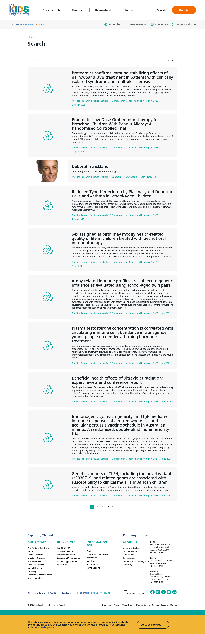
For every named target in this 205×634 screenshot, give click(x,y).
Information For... (97, 544)
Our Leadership (130, 551)
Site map (173, 605)
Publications (128, 554)
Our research (51, 10)
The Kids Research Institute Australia (90, 100)
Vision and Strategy (131, 548)
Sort (170, 60)
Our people (131, 177)
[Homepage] (19, 10)
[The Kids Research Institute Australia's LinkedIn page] (174, 592)
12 (107, 507)
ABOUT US (130, 542)
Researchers (92, 557)
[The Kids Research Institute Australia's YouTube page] (169, 592)
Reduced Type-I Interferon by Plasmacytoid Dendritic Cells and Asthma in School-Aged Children (122, 194)
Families (90, 551)
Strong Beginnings (36, 564)
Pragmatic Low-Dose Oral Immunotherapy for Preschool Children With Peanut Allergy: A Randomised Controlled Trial (115, 124)
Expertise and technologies (40, 574)
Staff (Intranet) (93, 568)
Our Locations (129, 558)
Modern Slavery (143, 605)
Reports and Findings (139, 100)
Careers (164, 605)
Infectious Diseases (36, 558)
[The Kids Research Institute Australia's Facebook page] (152, 592)
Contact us (117, 177)
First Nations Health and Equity (38, 550)
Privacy (116, 605)
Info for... (128, 10)
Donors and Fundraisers (97, 554)
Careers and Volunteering (68, 558)
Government (92, 564)
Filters (35, 60)
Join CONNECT (63, 548)
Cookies (155, 605)
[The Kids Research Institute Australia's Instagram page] (158, 592)
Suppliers (91, 561)
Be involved (103, 10)
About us (77, 10)
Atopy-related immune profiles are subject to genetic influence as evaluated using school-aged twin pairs (122, 283)
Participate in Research (67, 554)
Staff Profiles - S (148, 177)
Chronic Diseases (35, 554)
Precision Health (35, 561)
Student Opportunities (67, 561)
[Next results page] (113, 507)
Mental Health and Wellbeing (36, 570)
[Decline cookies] (173, 624)
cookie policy (46, 627)
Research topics (35, 578)
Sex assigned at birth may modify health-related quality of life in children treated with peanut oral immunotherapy (119, 238)
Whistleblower (128, 605)
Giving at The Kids (65, 551)
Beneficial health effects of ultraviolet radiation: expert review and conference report (117, 380)
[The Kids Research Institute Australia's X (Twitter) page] (163, 592)
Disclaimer (106, 605)
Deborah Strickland (90, 166)
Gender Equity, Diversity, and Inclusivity (136, 563)
